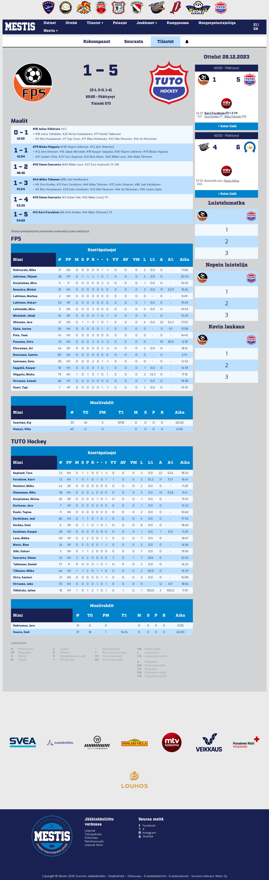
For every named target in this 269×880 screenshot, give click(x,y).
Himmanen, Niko (24, 492)
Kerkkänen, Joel (24, 518)
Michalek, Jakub (24, 315)
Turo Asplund (73, 157)
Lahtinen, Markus (25, 296)
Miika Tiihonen (143, 157)
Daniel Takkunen (110, 134)
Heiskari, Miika (23, 486)
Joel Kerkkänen (77, 179)
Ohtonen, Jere (22, 322)
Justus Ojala (154, 189)
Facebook (149, 825)
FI (255, 25)
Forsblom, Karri (24, 479)
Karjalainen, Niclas (26, 499)
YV (115, 259)
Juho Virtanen (124, 184)
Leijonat (90, 830)
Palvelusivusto (94, 841)
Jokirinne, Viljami (25, 276)
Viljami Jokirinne (78, 147)
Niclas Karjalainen (80, 134)
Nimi (18, 259)
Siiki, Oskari (21, 551)
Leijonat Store (94, 845)
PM (102, 412)
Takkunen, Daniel (25, 564)
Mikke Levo (119, 157)
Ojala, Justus (22, 329)
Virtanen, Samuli (24, 381)
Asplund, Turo (22, 473)
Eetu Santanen (79, 189)
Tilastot (165, 41)
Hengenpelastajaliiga (217, 23)
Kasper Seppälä (102, 151)
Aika (184, 259)
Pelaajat (120, 23)
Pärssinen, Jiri (23, 348)
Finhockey (91, 838)
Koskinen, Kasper (25, 531)
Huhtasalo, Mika (24, 270)
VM (136, 259)
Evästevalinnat (178, 876)
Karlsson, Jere (23, 505)
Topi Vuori (73, 139)
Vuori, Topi (20, 387)
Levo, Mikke (21, 538)
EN (255, 29)
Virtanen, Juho (23, 584)
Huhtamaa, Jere (24, 625)
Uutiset (50, 23)
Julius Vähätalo (49, 129)
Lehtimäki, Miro (24, 309)
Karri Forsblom (72, 184)
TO (85, 412)
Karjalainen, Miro (25, 283)
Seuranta (133, 41)
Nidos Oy (221, 876)
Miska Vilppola (49, 147)
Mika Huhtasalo (97, 139)
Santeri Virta (49, 157)
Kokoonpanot (96, 41)
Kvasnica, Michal (24, 289)
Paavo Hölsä (231, 181)
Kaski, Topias (22, 512)
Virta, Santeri (22, 577)
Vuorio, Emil (21, 632)
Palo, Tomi (20, 335)
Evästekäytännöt (155, 876)
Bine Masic (97, 157)
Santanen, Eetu (23, 361)
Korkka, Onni (22, 525)
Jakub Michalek (75, 151)
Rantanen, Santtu (25, 355)
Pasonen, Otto (23, 342)
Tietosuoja (134, 876)
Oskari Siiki (74, 197)
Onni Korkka (47, 184)
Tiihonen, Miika (23, 571)
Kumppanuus (178, 23)
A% (171, 259)
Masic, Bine (21, 545)
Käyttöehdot (117, 876)
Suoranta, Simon (24, 558)
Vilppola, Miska (23, 374)
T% (121, 412)
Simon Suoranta (50, 164)
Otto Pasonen (123, 139)
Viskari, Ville (22, 429)
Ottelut (71, 23)
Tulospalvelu (93, 834)
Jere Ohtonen (104, 147)
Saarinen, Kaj (22, 422)
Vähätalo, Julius (24, 590)
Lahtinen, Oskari (24, 302)
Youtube (148, 836)
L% (152, 259)
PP (68, 259)
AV (125, 259)
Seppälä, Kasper (24, 368)
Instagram (149, 833)
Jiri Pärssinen (148, 139)
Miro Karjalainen (50, 139)
